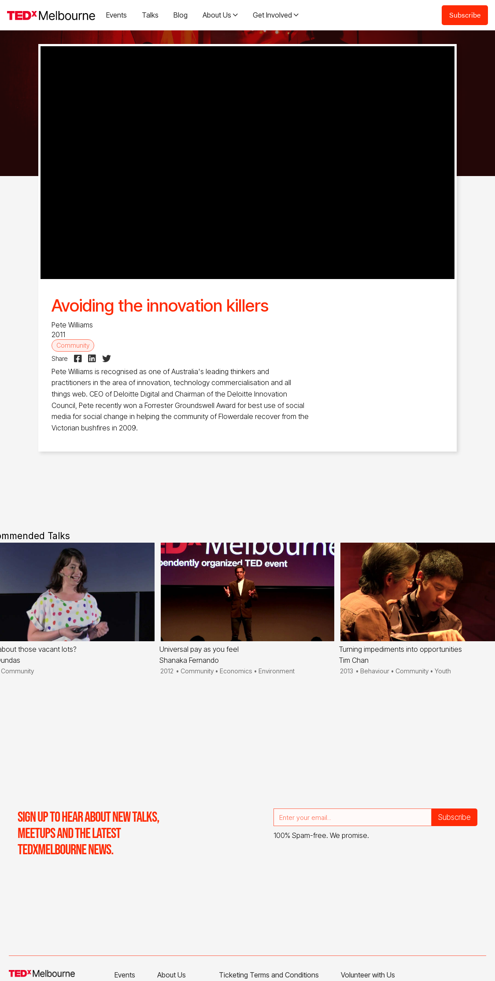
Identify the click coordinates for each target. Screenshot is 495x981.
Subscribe (464, 15)
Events (116, 15)
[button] (220, 15)
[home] (51, 15)
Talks (150, 15)
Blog (181, 15)
